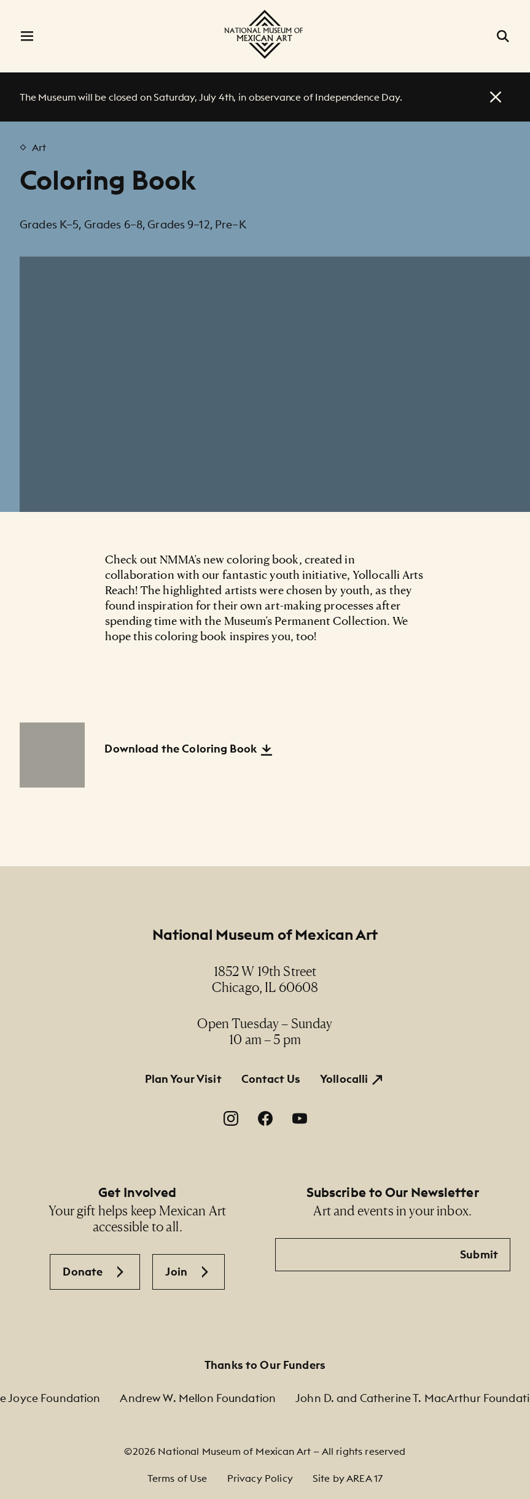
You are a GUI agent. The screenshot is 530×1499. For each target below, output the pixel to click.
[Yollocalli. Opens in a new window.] (352, 1079)
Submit (479, 1254)
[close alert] (495, 97)
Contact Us (270, 1079)
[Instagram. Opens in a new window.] (231, 1118)
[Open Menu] (27, 36)
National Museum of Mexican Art (265, 934)
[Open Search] (503, 36)
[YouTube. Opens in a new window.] (299, 1118)
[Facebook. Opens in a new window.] (265, 1118)
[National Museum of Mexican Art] (264, 34)
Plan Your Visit (183, 1079)
